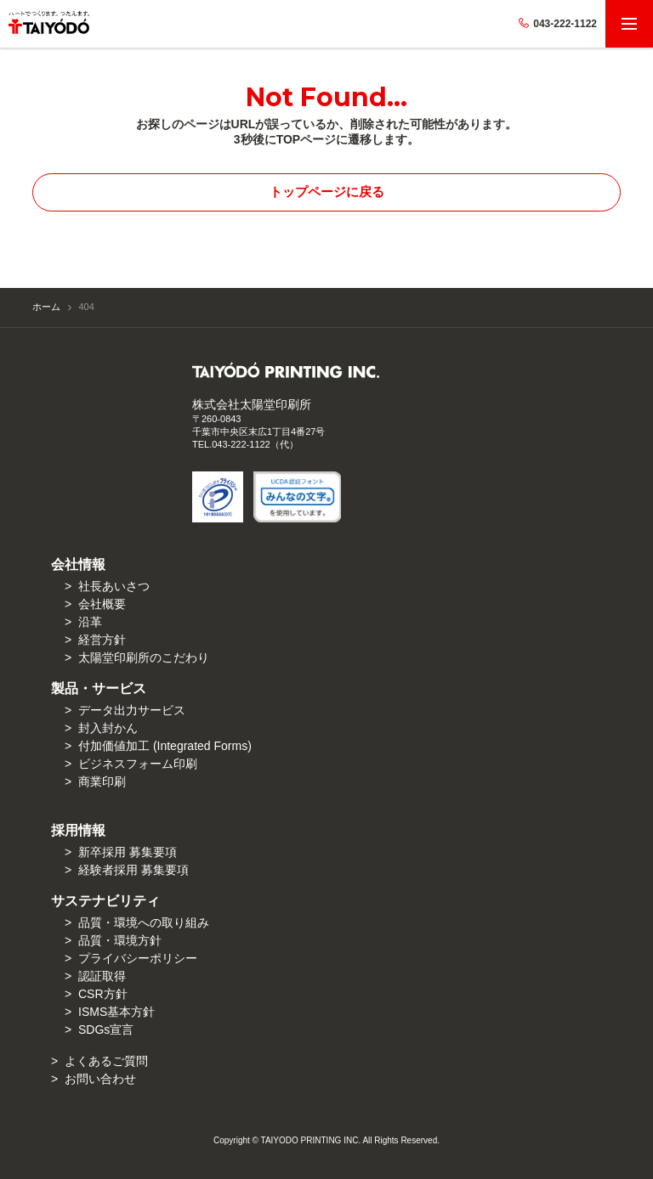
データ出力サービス (131, 710)
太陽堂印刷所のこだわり (143, 657)
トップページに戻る (327, 191)
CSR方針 (103, 994)
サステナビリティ (105, 901)
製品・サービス (98, 688)
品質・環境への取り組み (143, 922)
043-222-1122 (558, 24)
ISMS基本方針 (116, 1011)
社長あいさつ (114, 586)
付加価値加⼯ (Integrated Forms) (165, 746)
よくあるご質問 (106, 1061)
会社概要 (102, 604)
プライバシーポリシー (137, 958)
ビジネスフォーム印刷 (137, 763)
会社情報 (78, 564)
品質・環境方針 (120, 940)
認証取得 (102, 976)
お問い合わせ (100, 1079)
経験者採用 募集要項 (133, 870)
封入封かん (108, 728)
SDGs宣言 (105, 1029)
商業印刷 (102, 781)
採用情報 (78, 830)
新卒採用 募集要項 (127, 852)
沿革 (90, 622)
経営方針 (102, 639)
